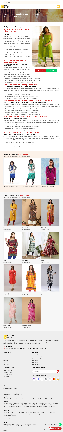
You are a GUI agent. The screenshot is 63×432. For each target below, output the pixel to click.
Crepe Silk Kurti (35, 362)
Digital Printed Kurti (32, 399)
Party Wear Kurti (14, 412)
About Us (5, 357)
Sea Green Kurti (26, 408)
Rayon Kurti (14, 388)
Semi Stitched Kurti (16, 420)
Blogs (4, 359)
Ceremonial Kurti (36, 412)
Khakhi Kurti (12, 408)
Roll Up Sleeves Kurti (8, 394)
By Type (10, 16)
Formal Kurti (44, 412)
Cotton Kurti (35, 355)
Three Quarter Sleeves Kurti (9, 393)
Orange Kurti (47, 403)
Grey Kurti (36, 405)
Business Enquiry (54, 428)
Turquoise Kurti (25, 406)
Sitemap (5, 362)
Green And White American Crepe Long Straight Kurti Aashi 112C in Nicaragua (31, 189)
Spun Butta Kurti (7, 388)
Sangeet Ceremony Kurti (45, 414)
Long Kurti (25, 261)
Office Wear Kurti (7, 414)
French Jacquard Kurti (37, 359)
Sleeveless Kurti (20, 393)
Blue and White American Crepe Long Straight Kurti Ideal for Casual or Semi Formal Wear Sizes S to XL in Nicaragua (12, 189)
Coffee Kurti (18, 406)
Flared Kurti (44, 261)
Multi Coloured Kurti (15, 405)
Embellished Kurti (23, 399)
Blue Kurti (11, 403)
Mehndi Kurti (50, 405)
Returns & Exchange (8, 372)
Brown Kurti (54, 403)
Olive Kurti (39, 406)
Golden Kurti (52, 406)
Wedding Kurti (22, 412)
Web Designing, (43, 429)
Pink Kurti (41, 403)
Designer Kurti (6, 415)
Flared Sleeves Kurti (47, 393)
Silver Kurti (5, 408)
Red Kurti (5, 403)
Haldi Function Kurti (34, 414)
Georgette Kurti (36, 364)
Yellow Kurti (29, 403)
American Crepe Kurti (37, 357)
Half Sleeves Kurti (38, 393)
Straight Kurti (12, 424)
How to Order (6, 376)
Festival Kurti (6, 412)
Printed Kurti (6, 399)
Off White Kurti (33, 406)
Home (4, 16)
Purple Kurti (23, 403)
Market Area (6, 364)
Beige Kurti (45, 406)
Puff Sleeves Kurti (18, 394)
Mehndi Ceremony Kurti (23, 414)
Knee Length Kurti (8, 294)
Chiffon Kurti (35, 360)
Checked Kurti (45, 294)
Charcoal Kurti (19, 408)
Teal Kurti (5, 406)
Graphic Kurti (25, 294)
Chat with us (52, 70)
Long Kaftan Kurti (26, 327)
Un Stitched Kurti (26, 420)
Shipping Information (8, 370)
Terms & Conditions (7, 374)
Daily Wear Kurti (51, 412)
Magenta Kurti (6, 405)
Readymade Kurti (7, 420)
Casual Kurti (29, 412)
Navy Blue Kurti (43, 405)
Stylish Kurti (13, 415)
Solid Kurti (6, 229)
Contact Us (6, 360)
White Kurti (23, 405)
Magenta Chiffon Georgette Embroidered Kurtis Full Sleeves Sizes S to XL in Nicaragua (49, 189)
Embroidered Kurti (14, 399)
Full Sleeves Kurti (29, 393)
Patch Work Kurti (42, 399)
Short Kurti (6, 261)
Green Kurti (16, 403)
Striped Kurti (6, 327)
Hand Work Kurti (50, 399)
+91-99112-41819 (8, 346)
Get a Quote (40, 70)
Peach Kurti (11, 406)
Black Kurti (35, 403)
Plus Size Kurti (26, 229)
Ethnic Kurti (14, 414)
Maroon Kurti (30, 405)
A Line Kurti (44, 229)
